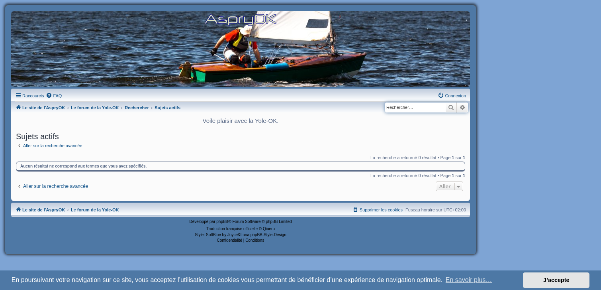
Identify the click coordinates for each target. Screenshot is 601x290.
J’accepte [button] (556, 280)
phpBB (222, 221)
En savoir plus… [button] (469, 279)
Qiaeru (269, 229)
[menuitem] (54, 96)
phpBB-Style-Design (268, 235)
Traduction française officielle (232, 229)
